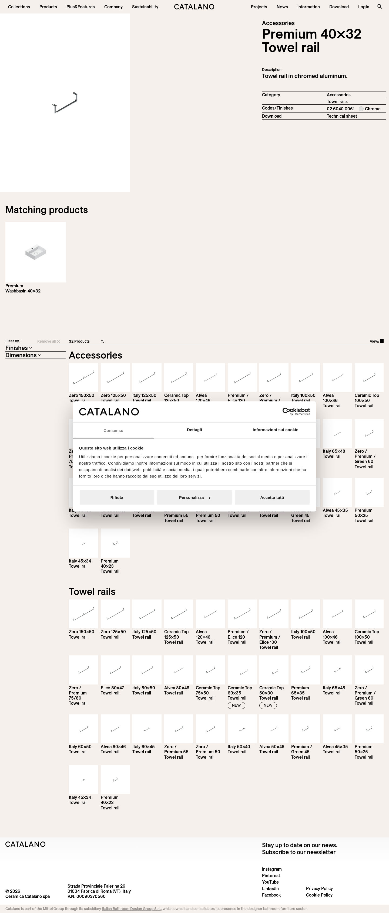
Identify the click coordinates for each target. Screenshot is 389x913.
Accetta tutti (272, 497)
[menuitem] (80, 6)
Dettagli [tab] (194, 429)
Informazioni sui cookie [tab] (276, 429)
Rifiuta (116, 497)
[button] (19, 6)
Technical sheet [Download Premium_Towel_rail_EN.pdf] (342, 116)
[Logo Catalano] (25, 844)
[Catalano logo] (194, 6)
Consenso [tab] (113, 430)
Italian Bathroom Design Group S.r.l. (131, 908)
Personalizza (194, 497)
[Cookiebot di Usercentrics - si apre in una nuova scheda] (286, 412)
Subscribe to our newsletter (299, 852)
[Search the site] (379, 6)
